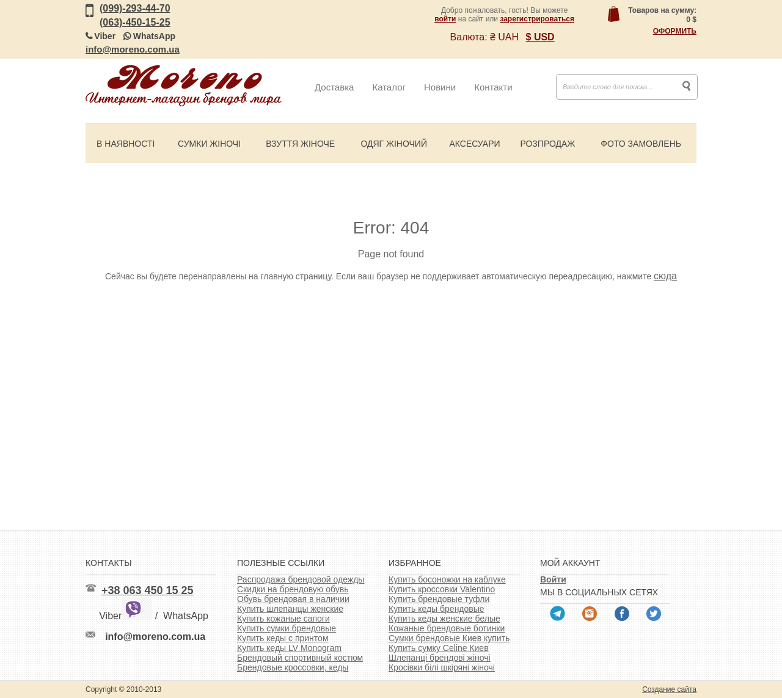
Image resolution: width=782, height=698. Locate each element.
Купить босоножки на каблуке (447, 579)
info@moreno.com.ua (133, 49)
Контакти (493, 87)
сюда (665, 276)
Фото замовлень (641, 144)
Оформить (674, 31)
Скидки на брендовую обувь (293, 589)
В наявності (126, 144)
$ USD (540, 37)
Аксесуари (474, 144)
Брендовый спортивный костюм (300, 658)
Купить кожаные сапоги (283, 618)
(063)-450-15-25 (135, 22)
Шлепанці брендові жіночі (440, 658)
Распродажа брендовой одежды (300, 579)
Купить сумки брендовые (286, 628)
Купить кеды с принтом (283, 638)
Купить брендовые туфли (439, 599)
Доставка (334, 87)
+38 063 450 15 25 (147, 590)
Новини (440, 87)
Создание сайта (669, 689)
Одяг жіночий (393, 144)
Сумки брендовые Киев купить (449, 638)
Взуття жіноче (300, 144)
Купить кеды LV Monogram (289, 648)
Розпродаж (547, 144)
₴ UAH (504, 37)
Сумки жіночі (209, 144)
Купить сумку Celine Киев (439, 648)
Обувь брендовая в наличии (293, 599)
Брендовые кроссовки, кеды (292, 667)
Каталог (389, 87)
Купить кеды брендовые (436, 609)
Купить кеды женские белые (444, 618)
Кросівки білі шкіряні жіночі (442, 667)
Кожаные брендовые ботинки (447, 628)
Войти (553, 579)
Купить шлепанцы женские (290, 609)
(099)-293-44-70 (135, 8)
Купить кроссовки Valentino (442, 589)
